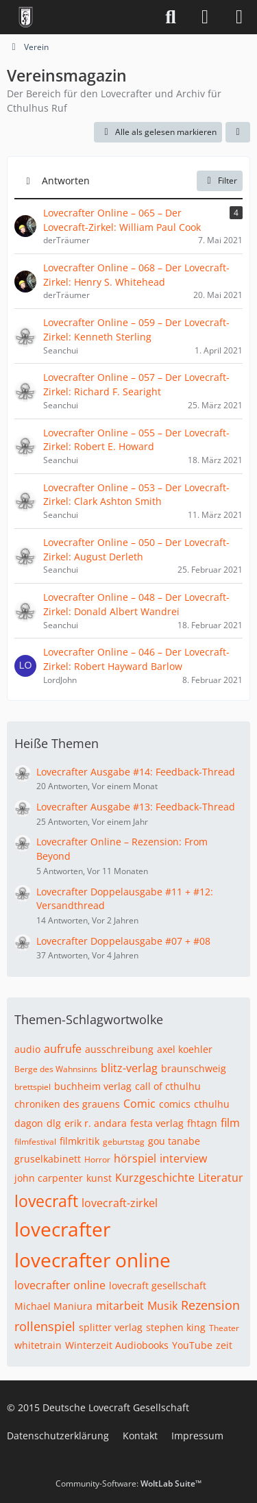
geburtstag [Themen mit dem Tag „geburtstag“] (124, 1141)
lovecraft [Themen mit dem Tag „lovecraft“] (46, 1201)
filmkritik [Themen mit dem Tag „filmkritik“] (79, 1140)
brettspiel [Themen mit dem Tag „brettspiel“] (32, 1087)
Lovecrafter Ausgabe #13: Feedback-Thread (135, 806)
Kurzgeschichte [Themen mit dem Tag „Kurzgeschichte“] (155, 1177)
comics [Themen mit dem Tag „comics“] (175, 1103)
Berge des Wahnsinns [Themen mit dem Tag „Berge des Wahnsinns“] (55, 1069)
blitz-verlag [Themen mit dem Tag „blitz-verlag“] (129, 1068)
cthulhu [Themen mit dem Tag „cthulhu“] (212, 1103)
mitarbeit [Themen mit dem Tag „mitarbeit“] (120, 1305)
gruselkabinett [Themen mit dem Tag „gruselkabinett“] (47, 1158)
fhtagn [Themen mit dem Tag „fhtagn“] (202, 1123)
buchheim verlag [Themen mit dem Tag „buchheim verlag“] (93, 1086)
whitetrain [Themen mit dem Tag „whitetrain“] (38, 1345)
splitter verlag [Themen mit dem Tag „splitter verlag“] (111, 1327)
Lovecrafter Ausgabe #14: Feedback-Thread (135, 771)
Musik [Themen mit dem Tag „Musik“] (162, 1305)
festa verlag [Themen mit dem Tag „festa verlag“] (157, 1123)
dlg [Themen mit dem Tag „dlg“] (54, 1123)
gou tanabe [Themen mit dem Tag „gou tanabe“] (174, 1140)
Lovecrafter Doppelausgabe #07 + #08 (123, 940)
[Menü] (239, 17)
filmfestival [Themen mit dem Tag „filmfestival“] (35, 1141)
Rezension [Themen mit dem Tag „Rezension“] (210, 1305)
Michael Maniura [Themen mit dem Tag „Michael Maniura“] (53, 1306)
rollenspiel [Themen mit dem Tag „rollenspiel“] (44, 1326)
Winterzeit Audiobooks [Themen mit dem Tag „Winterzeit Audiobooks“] (117, 1345)
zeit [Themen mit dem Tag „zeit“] (224, 1345)
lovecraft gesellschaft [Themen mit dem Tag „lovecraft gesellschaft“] (157, 1285)
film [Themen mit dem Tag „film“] (230, 1122)
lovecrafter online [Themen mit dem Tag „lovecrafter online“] (92, 1260)
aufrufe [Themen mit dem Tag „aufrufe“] (63, 1048)
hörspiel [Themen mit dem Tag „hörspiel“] (135, 1158)
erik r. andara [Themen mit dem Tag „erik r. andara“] (95, 1123)
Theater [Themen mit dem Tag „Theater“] (224, 1328)
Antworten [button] (66, 180)
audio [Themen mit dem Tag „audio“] (27, 1049)
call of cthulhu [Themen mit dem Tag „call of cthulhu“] (168, 1086)
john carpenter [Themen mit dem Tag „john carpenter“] (48, 1177)
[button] (237, 132)
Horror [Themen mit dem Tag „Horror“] (97, 1159)
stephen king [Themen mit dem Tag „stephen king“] (176, 1327)
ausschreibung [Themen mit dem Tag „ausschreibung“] (119, 1049)
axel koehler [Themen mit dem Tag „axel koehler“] (184, 1049)
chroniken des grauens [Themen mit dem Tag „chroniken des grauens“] (67, 1103)
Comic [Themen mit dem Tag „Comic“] (139, 1103)
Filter (219, 180)
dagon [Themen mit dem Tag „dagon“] (28, 1123)
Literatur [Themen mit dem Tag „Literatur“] (220, 1177)
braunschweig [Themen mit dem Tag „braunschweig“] (193, 1068)
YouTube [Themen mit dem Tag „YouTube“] (192, 1345)
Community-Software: (128, 1483)
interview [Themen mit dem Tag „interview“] (183, 1158)
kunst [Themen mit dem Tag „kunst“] (99, 1177)
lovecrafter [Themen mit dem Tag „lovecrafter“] (62, 1229)
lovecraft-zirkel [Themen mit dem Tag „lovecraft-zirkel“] (120, 1202)
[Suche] (170, 17)
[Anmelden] (205, 17)
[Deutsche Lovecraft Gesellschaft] (25, 17)
